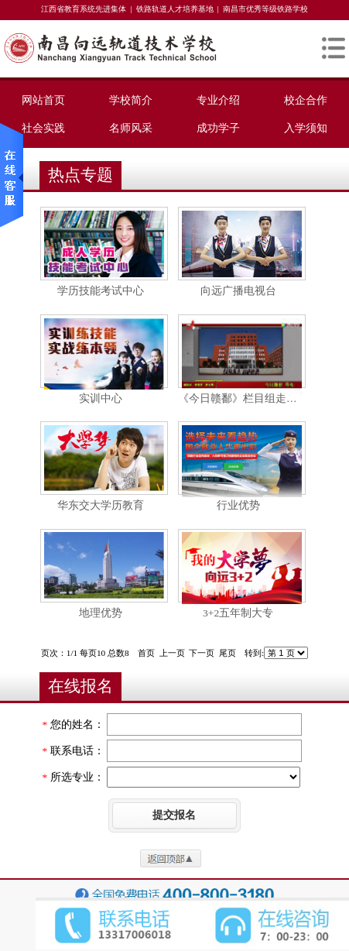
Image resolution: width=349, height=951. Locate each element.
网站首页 (43, 100)
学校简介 (130, 100)
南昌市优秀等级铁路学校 (265, 9)
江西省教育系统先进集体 (83, 9)
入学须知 (305, 128)
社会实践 (43, 128)
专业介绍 (218, 100)
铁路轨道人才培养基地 (175, 9)
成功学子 (218, 128)
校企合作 (305, 100)
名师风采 (130, 128)
